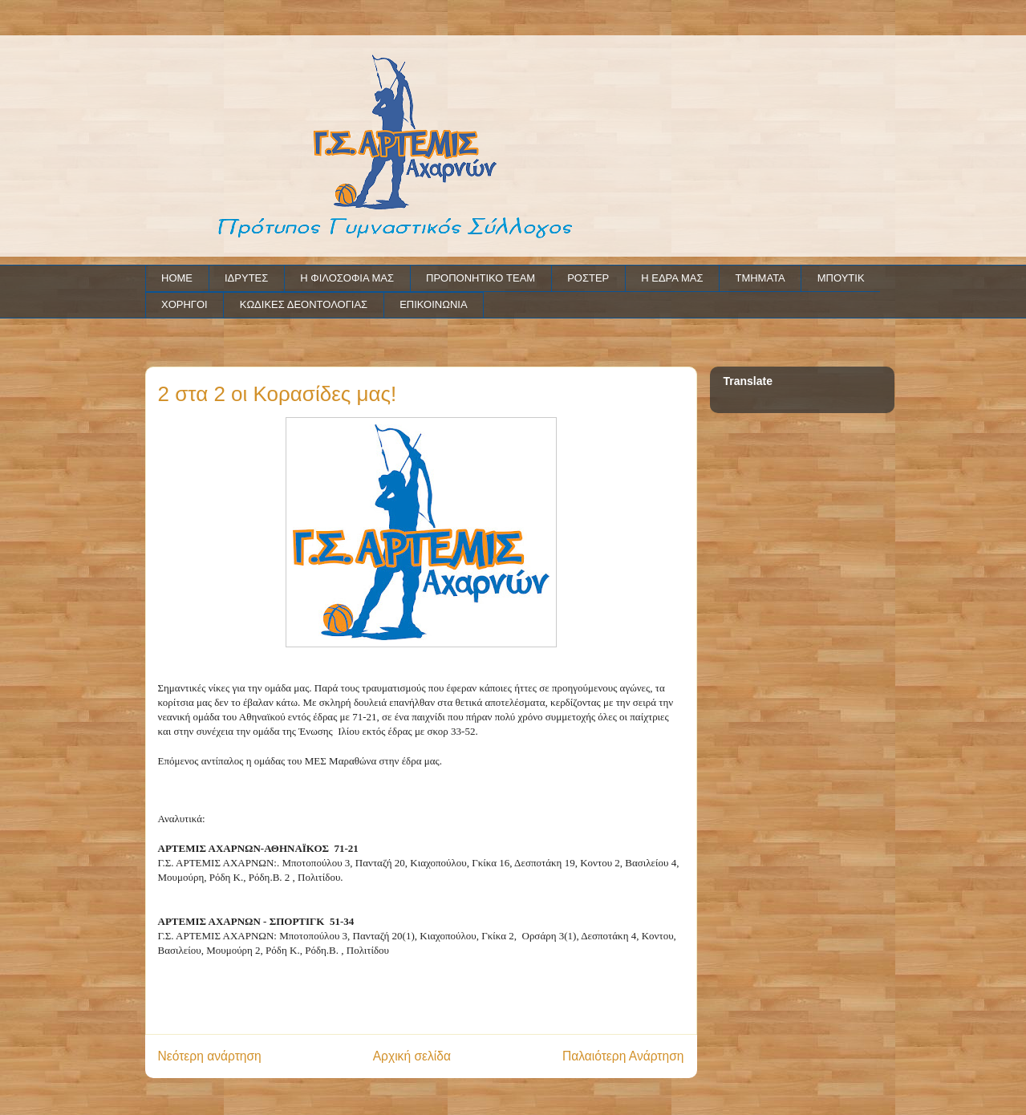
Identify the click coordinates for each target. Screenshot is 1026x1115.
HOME (177, 278)
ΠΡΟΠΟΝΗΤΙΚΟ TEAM (480, 278)
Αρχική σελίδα (412, 1056)
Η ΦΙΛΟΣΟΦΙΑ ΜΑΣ (347, 278)
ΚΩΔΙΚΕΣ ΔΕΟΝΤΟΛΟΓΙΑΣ (303, 304)
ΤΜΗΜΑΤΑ (760, 278)
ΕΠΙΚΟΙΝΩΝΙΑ (433, 304)
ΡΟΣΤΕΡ (588, 278)
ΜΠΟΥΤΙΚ (841, 278)
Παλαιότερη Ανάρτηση (623, 1056)
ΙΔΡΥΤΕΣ (246, 278)
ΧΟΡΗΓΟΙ (184, 304)
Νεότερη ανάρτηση (210, 1056)
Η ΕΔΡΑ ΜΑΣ (672, 278)
